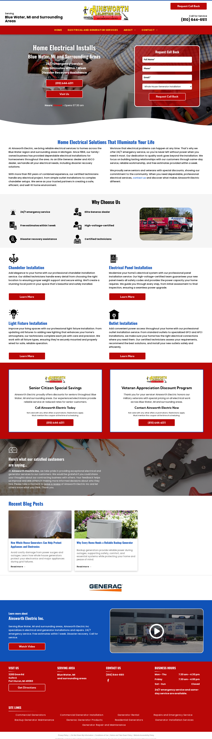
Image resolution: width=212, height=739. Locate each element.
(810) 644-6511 (194, 19)
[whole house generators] (40, 524)
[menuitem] (58, 30)
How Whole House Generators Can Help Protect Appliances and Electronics (36, 544)
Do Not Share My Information (82, 735)
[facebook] (108, 680)
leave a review (52, 484)
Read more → (18, 566)
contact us (139, 177)
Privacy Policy (63, 735)
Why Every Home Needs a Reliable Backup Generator (105, 542)
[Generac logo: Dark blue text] (106, 587)
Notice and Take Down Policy (121, 735)
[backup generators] (106, 524)
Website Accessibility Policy (144, 735)
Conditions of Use (102, 735)
